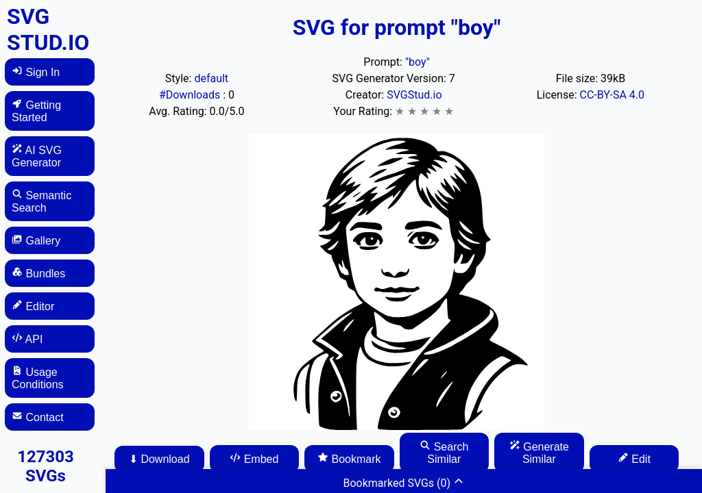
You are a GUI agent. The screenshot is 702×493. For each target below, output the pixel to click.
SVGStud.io (414, 94)
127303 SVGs (45, 466)
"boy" (417, 61)
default (211, 78)
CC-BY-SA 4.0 (612, 94)
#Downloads (191, 94)
